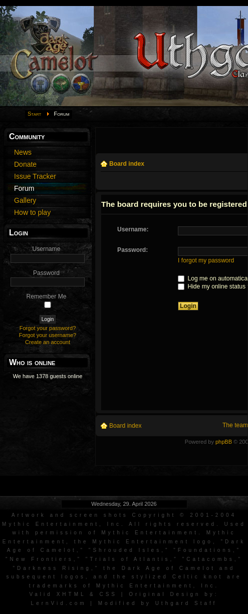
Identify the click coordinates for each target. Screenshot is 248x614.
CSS (108, 594)
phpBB (223, 442)
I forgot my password (206, 260)
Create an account (47, 342)
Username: (133, 229)
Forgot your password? (48, 328)
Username (47, 248)
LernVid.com (59, 603)
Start (35, 114)
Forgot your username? (47, 335)
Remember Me (47, 296)
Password (46, 272)
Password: (132, 249)
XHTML (71, 594)
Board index (126, 163)
